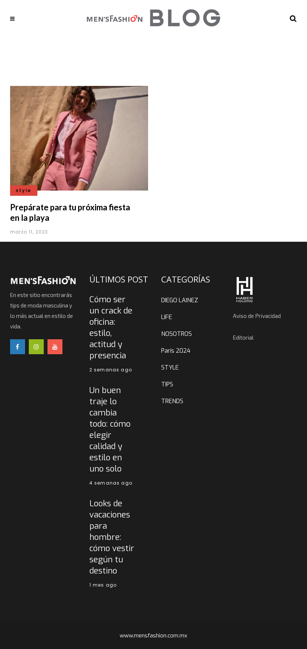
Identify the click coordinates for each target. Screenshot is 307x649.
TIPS (167, 384)
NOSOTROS (176, 334)
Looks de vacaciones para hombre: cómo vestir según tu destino (111, 537)
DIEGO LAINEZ (179, 300)
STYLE (170, 367)
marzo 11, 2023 (29, 232)
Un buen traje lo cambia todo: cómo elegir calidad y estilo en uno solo (110, 429)
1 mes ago (103, 585)
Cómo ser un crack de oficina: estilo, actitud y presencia (110, 327)
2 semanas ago (110, 370)
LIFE (166, 317)
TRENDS (172, 401)
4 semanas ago (111, 483)
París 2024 (175, 351)
